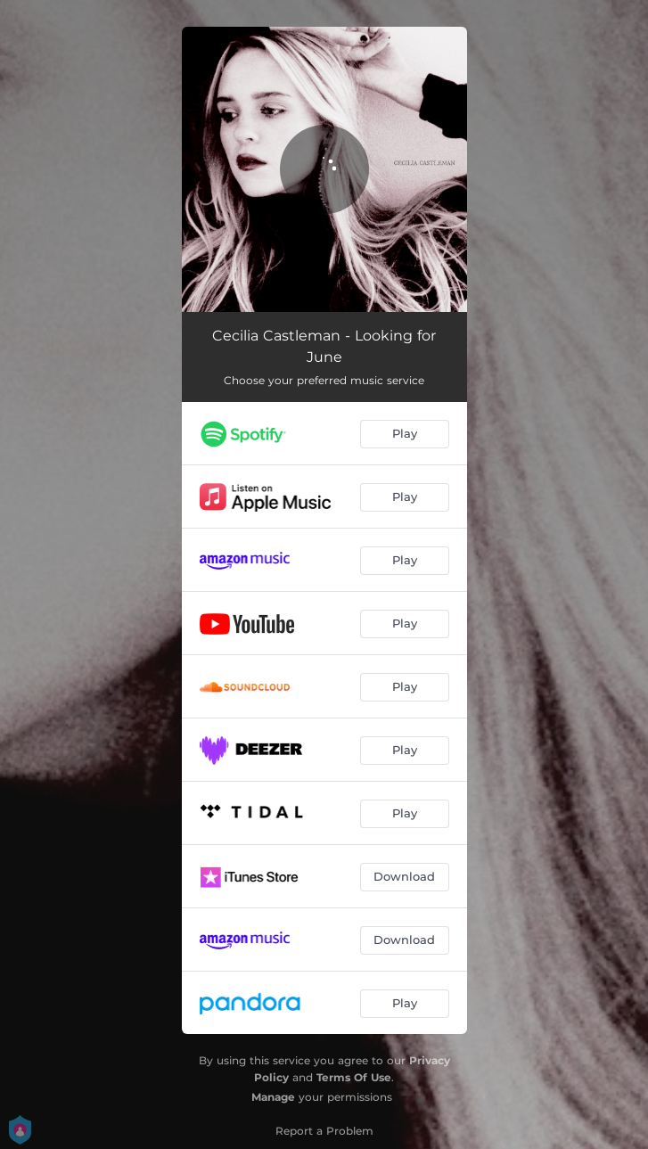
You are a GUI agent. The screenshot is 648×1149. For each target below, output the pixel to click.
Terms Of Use (353, 1077)
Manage (273, 1097)
